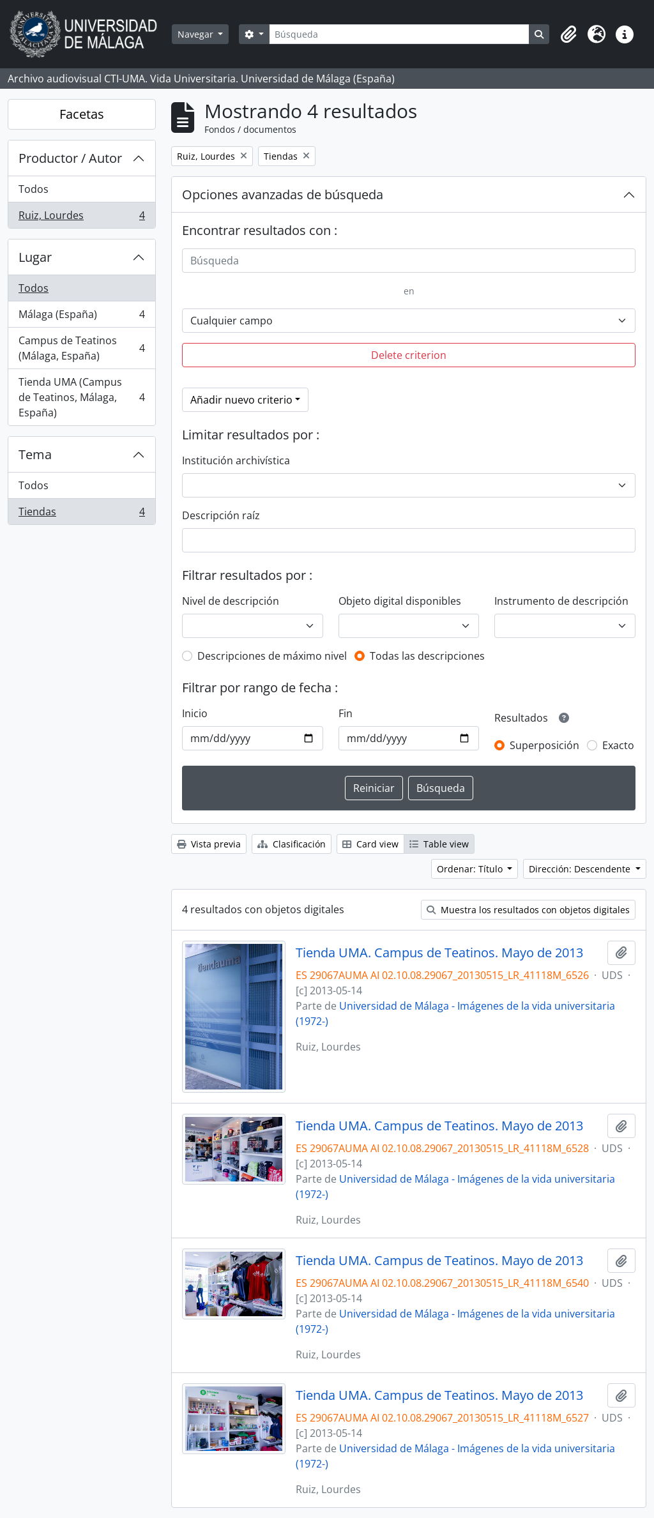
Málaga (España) (81, 317)
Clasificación (291, 844)
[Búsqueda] (399, 34)
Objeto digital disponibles (399, 601)
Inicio (195, 713)
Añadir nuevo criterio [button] (241, 400)
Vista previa (209, 844)
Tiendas (81, 514)
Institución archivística (236, 460)
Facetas (81, 114)
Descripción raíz (221, 515)
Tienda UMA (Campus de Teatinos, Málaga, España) (81, 397)
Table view (439, 844)
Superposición (544, 745)
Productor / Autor (70, 158)
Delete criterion (408, 355)
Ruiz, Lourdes (81, 218)
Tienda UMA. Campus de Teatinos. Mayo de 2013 (439, 952)
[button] (568, 34)
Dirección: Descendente (581, 869)
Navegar (197, 34)
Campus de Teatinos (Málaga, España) (81, 348)
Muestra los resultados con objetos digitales (528, 910)
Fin (345, 713)
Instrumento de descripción (561, 601)
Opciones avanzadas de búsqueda (282, 194)
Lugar (35, 257)
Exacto (618, 745)
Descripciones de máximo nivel (272, 656)
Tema (35, 454)
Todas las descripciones (427, 656)
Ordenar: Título (471, 869)
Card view (370, 844)
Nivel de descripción (230, 601)
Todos (34, 189)
